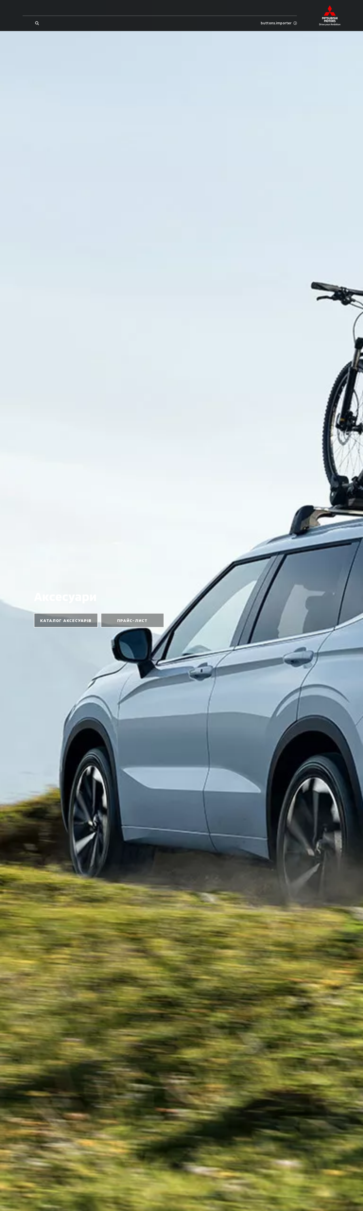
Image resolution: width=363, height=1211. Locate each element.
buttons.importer (279, 23)
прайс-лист (132, 620)
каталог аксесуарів (66, 620)
